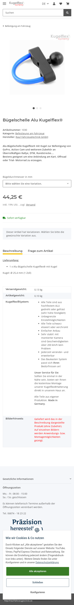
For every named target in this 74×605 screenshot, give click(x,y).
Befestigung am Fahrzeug (29, 133)
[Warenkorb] (67, 3)
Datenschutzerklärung (47, 562)
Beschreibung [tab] (12, 251)
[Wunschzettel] (60, 3)
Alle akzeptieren (37, 571)
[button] (54, 3)
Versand (30, 204)
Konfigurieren (37, 592)
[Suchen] (33, 12)
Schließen (37, 582)
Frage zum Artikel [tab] (40, 251)
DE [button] (44, 4)
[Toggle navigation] (4, 2)
